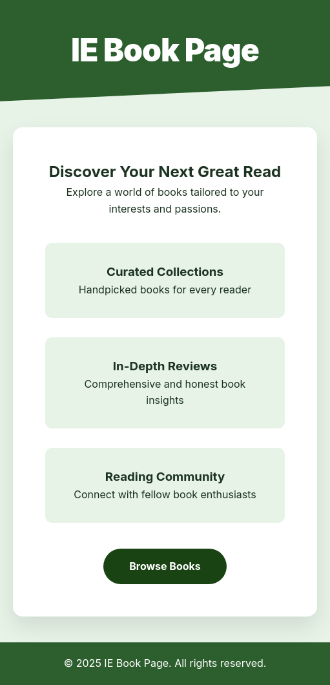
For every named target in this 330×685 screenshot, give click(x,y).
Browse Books (165, 566)
